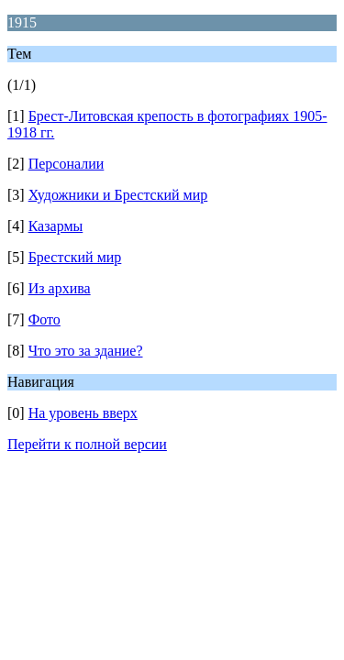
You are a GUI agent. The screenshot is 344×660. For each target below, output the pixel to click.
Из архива (59, 288)
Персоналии (66, 163)
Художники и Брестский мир (118, 195)
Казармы (55, 226)
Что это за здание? (85, 350)
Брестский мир (75, 257)
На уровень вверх (83, 413)
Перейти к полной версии (87, 444)
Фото (44, 319)
